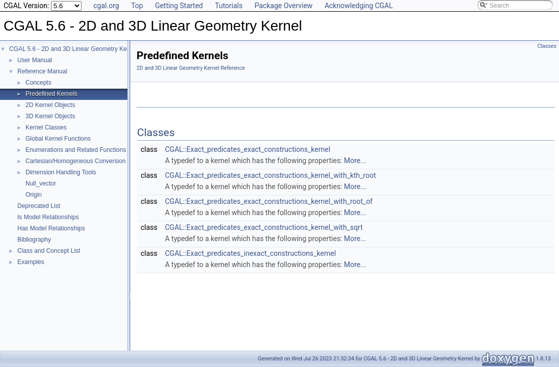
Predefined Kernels (51, 93)
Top (137, 6)
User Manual (34, 60)
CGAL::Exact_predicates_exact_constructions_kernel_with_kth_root (270, 175)
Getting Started (179, 6)
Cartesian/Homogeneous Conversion (75, 161)
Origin (33, 194)
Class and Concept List (48, 250)
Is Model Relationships (48, 217)
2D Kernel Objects (50, 105)
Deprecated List (38, 205)
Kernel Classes (46, 127)
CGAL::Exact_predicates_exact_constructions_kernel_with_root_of (268, 201)
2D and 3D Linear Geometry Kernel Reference (191, 68)
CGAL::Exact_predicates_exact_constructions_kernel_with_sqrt (264, 227)
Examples (30, 262)
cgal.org (106, 6)
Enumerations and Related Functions (75, 149)
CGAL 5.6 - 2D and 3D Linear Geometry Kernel (73, 49)
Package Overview (283, 6)
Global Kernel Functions (58, 138)
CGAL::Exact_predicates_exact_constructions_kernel (247, 149)
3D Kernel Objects (50, 116)
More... (355, 160)
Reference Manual (42, 71)
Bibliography (34, 239)
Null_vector (40, 183)
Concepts (38, 82)
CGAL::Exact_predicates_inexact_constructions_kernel (250, 253)
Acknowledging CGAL (359, 6)
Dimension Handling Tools (60, 172)
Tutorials (229, 6)
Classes (547, 46)
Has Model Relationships (51, 228)
